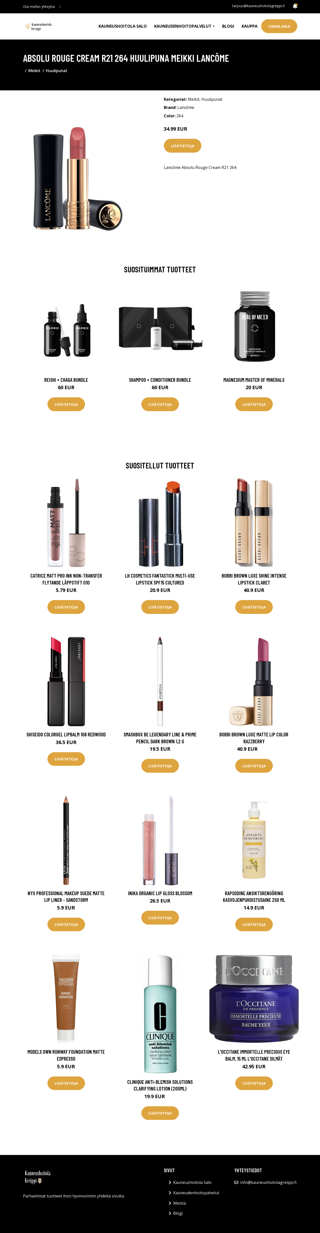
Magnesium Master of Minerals (253, 380)
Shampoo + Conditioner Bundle (160, 380)
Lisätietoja (182, 145)
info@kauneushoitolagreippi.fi (268, 1182)
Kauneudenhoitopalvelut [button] (183, 26)
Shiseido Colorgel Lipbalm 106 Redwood (66, 734)
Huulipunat (56, 70)
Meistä (179, 1203)
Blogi (228, 26)
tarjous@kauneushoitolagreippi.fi (258, 5)
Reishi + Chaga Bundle (66, 380)
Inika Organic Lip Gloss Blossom (160, 893)
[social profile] (60, 6)
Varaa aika (279, 26)
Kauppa (249, 26)
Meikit (34, 70)
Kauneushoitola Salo (123, 26)
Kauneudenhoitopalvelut (196, 1192)
